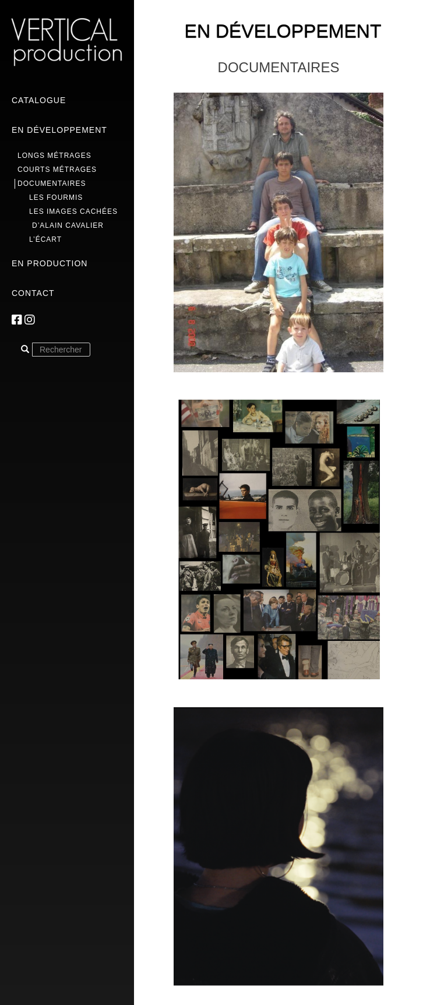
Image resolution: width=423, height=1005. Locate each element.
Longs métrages (54, 155)
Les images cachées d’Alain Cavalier (73, 218)
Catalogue (39, 100)
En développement (59, 130)
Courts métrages (57, 169)
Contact (33, 293)
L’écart (45, 239)
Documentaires (51, 183)
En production (49, 263)
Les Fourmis (56, 197)
